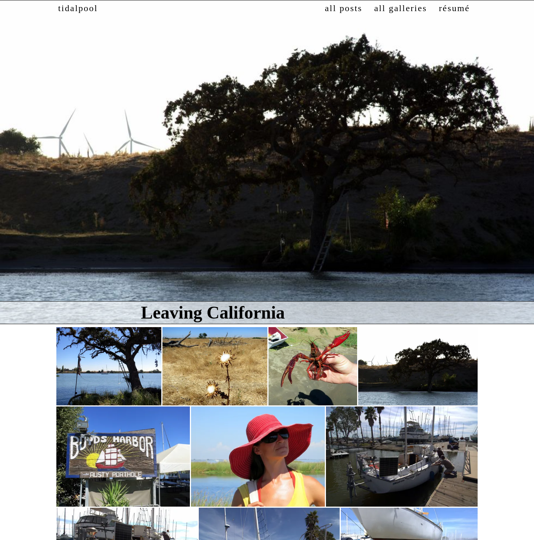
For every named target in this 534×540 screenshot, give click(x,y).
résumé (454, 8)
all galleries (400, 8)
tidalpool (78, 8)
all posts (343, 8)
